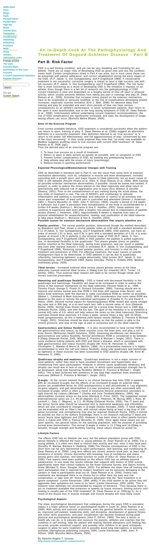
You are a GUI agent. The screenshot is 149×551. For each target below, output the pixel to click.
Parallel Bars (9, 22)
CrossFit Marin (10, 67)
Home (6, 52)
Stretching (8, 40)
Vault (5, 16)
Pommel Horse (10, 19)
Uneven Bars (9, 30)
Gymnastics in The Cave (10, 70)
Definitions (8, 42)
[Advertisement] (92, 21)
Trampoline (9, 33)
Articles (7, 55)
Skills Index (9, 7)
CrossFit (7, 72)
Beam (6, 27)
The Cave (8, 64)
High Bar (7, 25)
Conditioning (9, 37)
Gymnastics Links (10, 57)
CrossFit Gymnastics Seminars (10, 75)
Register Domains (10, 78)
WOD (6, 48)
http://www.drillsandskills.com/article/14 (61, 541)
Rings (6, 13)
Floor (6, 10)
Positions (8, 45)
